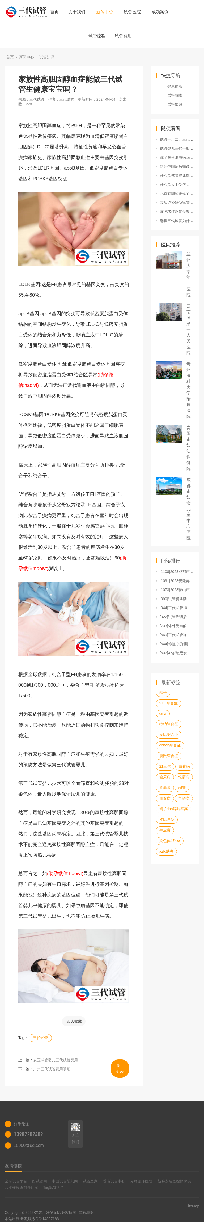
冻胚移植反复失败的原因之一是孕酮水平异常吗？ (177, 212)
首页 (54, 12)
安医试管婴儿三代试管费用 (55, 1060)
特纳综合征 (168, 724)
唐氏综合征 (168, 756)
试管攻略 (174, 95)
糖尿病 (165, 777)
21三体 (165, 766)
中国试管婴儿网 (65, 1181)
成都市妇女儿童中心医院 (188, 508)
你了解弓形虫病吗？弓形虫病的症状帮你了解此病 (177, 157)
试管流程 (96, 35)
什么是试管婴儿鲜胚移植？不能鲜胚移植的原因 (177, 175)
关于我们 (76, 12)
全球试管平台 (16, 1181)
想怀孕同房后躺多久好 (177, 166)
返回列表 (120, 1068)
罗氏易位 (166, 819)
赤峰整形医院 (141, 1181)
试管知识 (46, 57)
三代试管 (36, 99)
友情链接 (13, 1166)
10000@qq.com (29, 1145)
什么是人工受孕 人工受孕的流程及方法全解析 (177, 184)
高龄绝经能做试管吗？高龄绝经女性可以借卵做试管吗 (177, 202)
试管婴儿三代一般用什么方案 (177, 148)
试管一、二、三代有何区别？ (177, 139)
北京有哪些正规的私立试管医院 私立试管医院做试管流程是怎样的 (177, 193)
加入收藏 (74, 1021)
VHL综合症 (168, 703)
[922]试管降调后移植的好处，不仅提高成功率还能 (177, 617)
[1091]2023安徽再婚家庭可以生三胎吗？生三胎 (177, 581)
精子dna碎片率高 (173, 809)
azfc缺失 (166, 851)
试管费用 (123, 35)
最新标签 (170, 682)
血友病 (165, 798)
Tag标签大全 (53, 1187)
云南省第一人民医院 (188, 329)
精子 (163, 692)
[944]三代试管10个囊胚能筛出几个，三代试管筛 (177, 608)
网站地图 (86, 1212)
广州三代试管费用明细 (51, 1069)
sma (162, 714)
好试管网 (39, 1181)
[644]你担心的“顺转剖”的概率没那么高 (177, 644)
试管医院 (132, 12)
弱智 (182, 787)
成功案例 (160, 12)
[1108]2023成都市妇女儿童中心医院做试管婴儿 (177, 572)
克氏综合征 (168, 734)
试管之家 (90, 1181)
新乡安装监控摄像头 (174, 1181)
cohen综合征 (170, 745)
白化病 (184, 766)
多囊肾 (165, 787)
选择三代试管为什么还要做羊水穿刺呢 (177, 221)
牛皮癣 (165, 830)
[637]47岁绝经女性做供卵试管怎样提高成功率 (177, 653)
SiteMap (192, 1206)
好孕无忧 (53, 1212)
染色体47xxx (169, 841)
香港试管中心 (114, 1181)
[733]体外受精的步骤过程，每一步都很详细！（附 (177, 626)
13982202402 (28, 1134)
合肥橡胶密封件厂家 (21, 1187)
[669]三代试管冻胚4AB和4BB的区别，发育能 (177, 635)
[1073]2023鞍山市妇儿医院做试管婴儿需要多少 (177, 590)
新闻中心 (104, 12)
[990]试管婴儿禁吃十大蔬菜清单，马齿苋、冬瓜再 (177, 599)
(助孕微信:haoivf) (65, 873)
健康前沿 (174, 86)
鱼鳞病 (183, 798)
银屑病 (183, 777)
